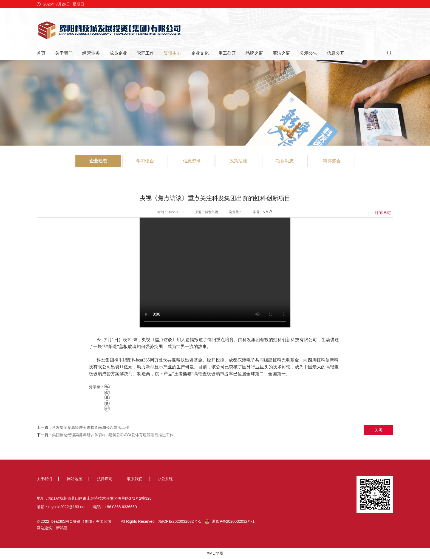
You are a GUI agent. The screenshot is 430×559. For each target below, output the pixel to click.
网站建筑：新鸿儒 (52, 528)
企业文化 (200, 53)
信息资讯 (191, 160)
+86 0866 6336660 (121, 507)
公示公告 (308, 53)
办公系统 (165, 479)
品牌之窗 (254, 53)
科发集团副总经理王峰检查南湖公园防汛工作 (90, 427)
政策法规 (238, 160)
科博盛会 (332, 160)
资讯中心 (172, 53)
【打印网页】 (383, 213)
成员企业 (118, 53)
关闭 (378, 430)
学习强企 (145, 160)
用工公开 (227, 53)
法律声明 (104, 479)
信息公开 (335, 53)
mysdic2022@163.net (67, 507)
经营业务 (91, 53)
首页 (41, 53)
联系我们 (135, 479)
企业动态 (98, 160)
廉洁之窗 (281, 53)
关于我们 (64, 53)
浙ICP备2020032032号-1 (179, 521)
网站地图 (74, 479)
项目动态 (285, 160)
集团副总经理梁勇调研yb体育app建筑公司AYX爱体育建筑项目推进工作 (113, 435)
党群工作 (145, 53)
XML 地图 (215, 553)
